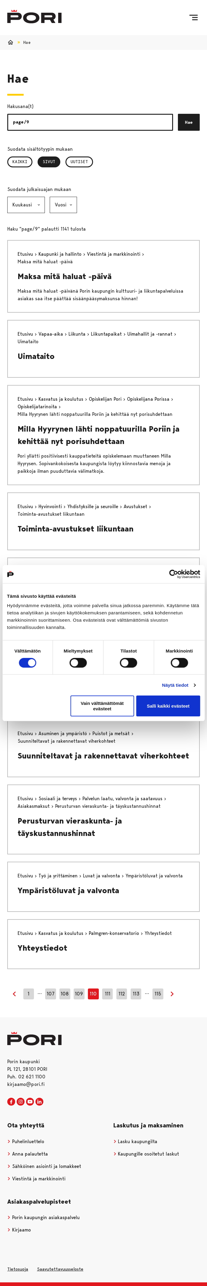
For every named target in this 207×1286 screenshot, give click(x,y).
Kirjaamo (19, 1230)
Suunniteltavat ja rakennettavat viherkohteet (103, 756)
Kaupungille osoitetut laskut (146, 1154)
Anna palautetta (27, 1154)
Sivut (51, 161)
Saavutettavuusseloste (60, 1269)
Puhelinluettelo (25, 1141)
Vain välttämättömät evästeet (102, 706)
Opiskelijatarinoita (38, 406)
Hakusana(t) (20, 106)
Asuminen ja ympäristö (63, 733)
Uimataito (36, 356)
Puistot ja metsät (111, 733)
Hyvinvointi (50, 506)
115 (158, 994)
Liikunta (77, 334)
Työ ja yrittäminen (58, 876)
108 (65, 994)
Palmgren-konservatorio (115, 933)
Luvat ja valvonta (102, 876)
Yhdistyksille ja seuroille (93, 506)
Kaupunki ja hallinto (60, 254)
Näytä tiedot (175, 685)
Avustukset (136, 506)
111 (107, 994)
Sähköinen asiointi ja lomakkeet (44, 1166)
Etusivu (26, 254)
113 (136, 994)
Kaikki (19, 161)
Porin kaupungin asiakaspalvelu (43, 1217)
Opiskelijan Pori (106, 399)
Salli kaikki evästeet (168, 706)
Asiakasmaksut (34, 806)
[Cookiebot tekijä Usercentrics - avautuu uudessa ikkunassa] (173, 573)
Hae (189, 122)
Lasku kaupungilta (135, 1141)
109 (79, 994)
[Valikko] (193, 17)
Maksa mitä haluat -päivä (65, 276)
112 (122, 994)
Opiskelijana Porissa (149, 399)
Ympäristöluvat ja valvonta (68, 890)
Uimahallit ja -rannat (150, 334)
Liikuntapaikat (107, 334)
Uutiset (79, 161)
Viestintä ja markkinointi (114, 254)
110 (93, 994)
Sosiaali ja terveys (58, 798)
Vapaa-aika (51, 334)
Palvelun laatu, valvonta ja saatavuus (123, 798)
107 (51, 994)
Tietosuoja (17, 1269)
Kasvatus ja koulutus (61, 399)
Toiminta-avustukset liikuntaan (75, 529)
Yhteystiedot (42, 948)
